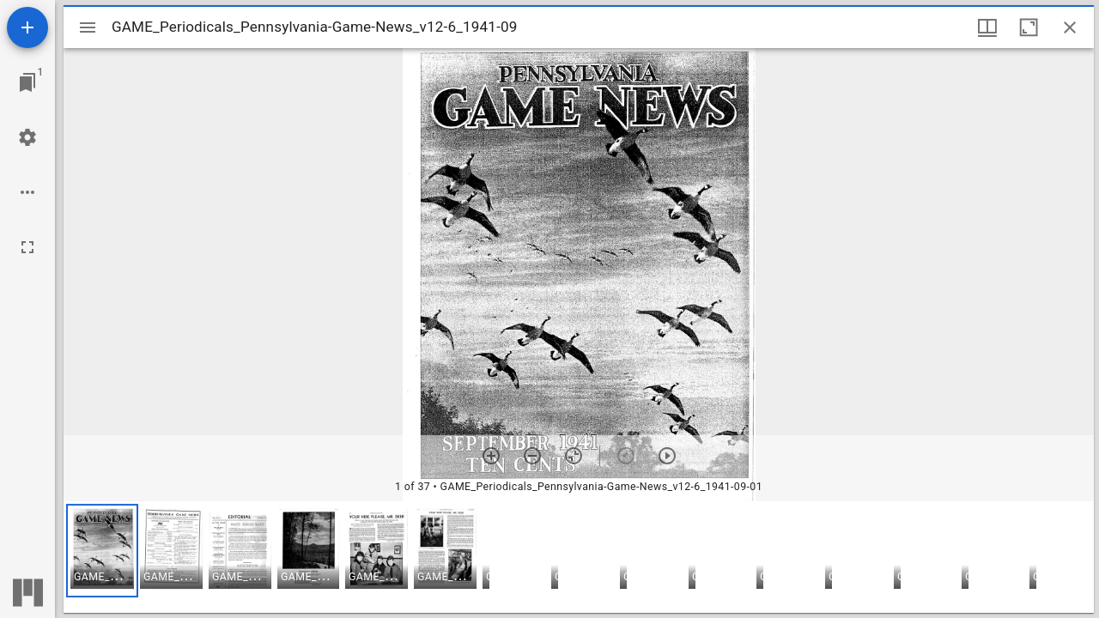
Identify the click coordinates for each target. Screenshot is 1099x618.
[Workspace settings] (27, 137)
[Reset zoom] (573, 455)
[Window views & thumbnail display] (987, 27)
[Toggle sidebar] (87, 27)
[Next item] (667, 455)
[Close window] (1069, 27)
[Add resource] (27, 27)
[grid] (579, 557)
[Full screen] (27, 247)
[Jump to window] (27, 82)
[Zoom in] (491, 455)
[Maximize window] (1028, 27)
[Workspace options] (27, 192)
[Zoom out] (532, 455)
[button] (102, 550)
